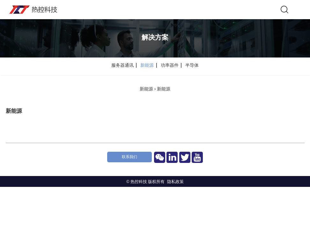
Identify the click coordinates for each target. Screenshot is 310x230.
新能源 (147, 88)
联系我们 (129, 157)
